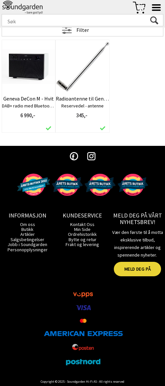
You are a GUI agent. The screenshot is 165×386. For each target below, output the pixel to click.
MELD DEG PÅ (137, 269)
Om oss (27, 224)
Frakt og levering (82, 244)
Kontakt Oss (82, 224)
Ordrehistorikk (82, 234)
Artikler (27, 234)
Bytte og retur (82, 239)
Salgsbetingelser (27, 239)
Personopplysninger (28, 250)
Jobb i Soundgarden (27, 244)
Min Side (82, 229)
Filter (82, 30)
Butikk (27, 229)
